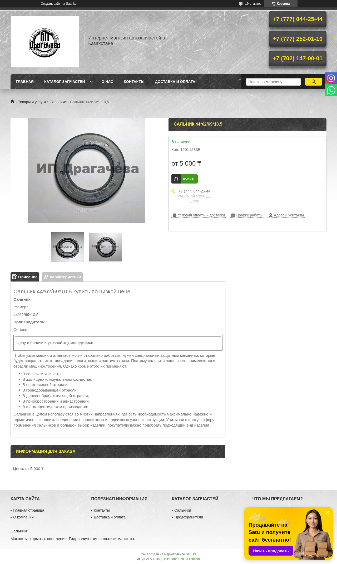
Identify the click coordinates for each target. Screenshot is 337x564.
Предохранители (188, 517)
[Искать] (313, 82)
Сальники (58, 102)
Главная (25, 82)
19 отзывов (253, 4)
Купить (189, 179)
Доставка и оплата (175, 82)
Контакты (134, 82)
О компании (23, 517)
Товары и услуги (32, 102)
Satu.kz (191, 554)
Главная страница (28, 510)
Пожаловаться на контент (181, 559)
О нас (107, 82)
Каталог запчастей (64, 82)
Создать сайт (50, 4)
